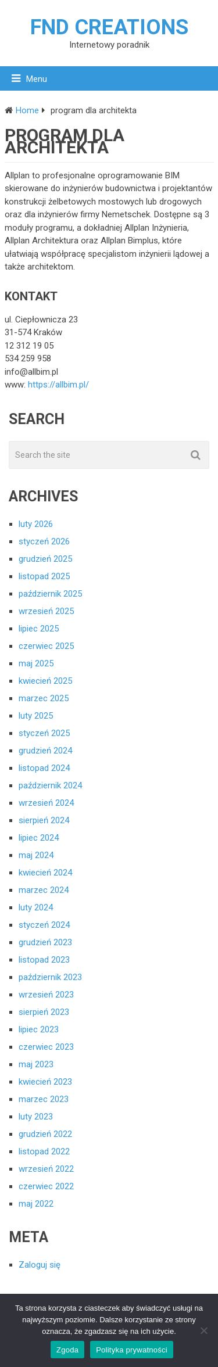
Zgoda (67, 1350)
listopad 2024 (44, 768)
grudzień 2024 (45, 750)
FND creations (109, 27)
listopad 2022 (44, 1151)
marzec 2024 (44, 890)
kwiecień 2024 (45, 872)
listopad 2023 (44, 960)
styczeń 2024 (44, 925)
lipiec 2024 (39, 838)
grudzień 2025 (45, 559)
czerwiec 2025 (46, 646)
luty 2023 (36, 1116)
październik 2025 (50, 594)
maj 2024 (36, 855)
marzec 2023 (44, 1099)
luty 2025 (36, 716)
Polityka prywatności (131, 1350)
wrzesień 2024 (46, 803)
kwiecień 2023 (45, 1082)
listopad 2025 (44, 576)
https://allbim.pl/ (58, 384)
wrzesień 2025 (46, 611)
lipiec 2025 (39, 628)
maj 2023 (36, 1064)
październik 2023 (50, 977)
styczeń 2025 (44, 733)
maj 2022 (36, 1204)
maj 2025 (36, 663)
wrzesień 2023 (46, 994)
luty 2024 (36, 907)
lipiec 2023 (39, 1029)
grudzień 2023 (45, 942)
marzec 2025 (44, 698)
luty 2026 (36, 524)
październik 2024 (50, 785)
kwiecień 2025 (45, 681)
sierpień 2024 (44, 820)
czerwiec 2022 (46, 1186)
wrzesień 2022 (46, 1169)
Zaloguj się (39, 1265)
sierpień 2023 (44, 1012)
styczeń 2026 (44, 541)
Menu (36, 79)
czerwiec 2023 (46, 1047)
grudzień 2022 (45, 1134)
